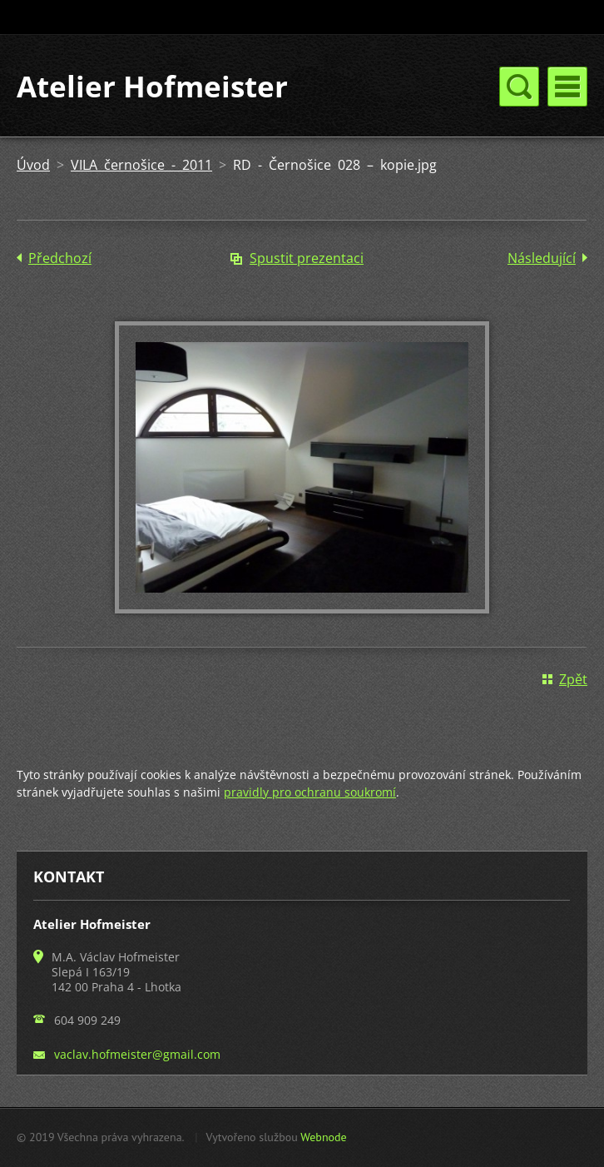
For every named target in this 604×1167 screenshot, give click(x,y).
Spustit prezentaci (307, 258)
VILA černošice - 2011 (141, 165)
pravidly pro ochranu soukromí (310, 792)
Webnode (323, 1137)
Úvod (33, 165)
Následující (541, 258)
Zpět (573, 679)
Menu (567, 87)
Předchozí (60, 258)
